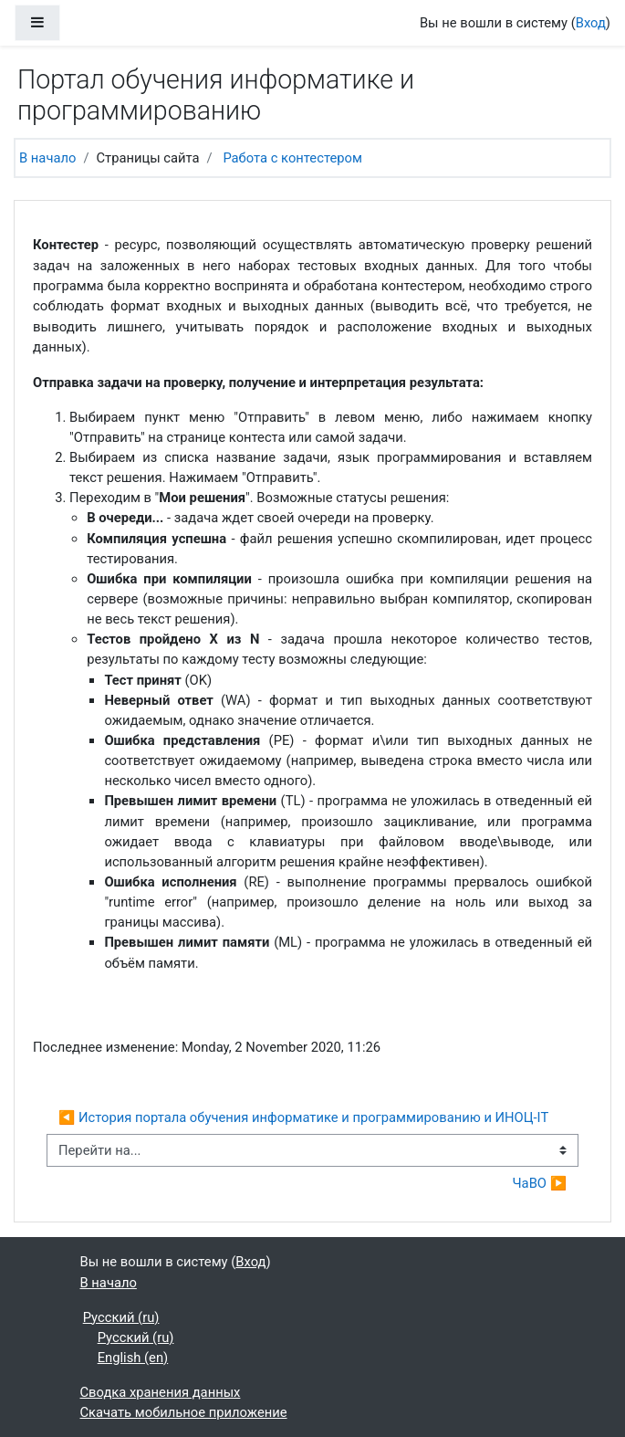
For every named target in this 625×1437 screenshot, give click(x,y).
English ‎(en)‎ (133, 1357)
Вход (591, 23)
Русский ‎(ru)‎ (121, 1317)
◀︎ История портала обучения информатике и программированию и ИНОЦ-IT (305, 1117)
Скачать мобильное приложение (183, 1412)
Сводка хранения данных (160, 1392)
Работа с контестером (292, 158)
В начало (47, 158)
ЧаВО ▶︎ (540, 1183)
